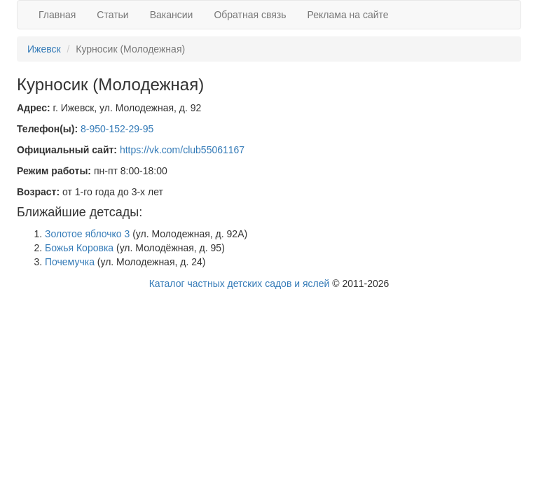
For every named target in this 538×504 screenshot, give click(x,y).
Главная (57, 14)
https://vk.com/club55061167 (182, 149)
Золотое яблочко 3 (87, 233)
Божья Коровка (79, 247)
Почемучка (70, 261)
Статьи (112, 14)
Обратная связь (250, 14)
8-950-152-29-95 (117, 128)
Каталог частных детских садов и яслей (239, 283)
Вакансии (171, 14)
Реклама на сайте (348, 14)
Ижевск (44, 49)
